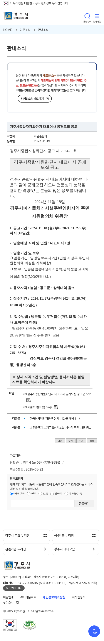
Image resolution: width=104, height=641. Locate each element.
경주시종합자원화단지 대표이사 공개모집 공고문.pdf (59, 394)
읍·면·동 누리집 (64, 536)
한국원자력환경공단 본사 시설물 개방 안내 (55, 418)
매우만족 (19, 493)
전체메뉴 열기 (97, 16)
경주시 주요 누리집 (17, 536)
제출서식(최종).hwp (39, 407)
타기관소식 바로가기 (32, 98)
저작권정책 (78, 597)
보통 (45, 493)
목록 (92, 440)
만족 (34, 493)
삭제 (81, 440)
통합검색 (87, 16)
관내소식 (43, 30)
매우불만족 (75, 493)
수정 (70, 440)
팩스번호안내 (14, 588)
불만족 (58, 493)
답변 (60, 440)
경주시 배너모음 (64, 549)
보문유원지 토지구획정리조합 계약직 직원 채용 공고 (60, 427)
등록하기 (84, 503)
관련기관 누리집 (15, 549)
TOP (94, 632)
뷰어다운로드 (28, 597)
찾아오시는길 (11, 602)
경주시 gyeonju (16, 16)
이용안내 (8, 597)
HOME (7, 30)
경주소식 (25, 30)
